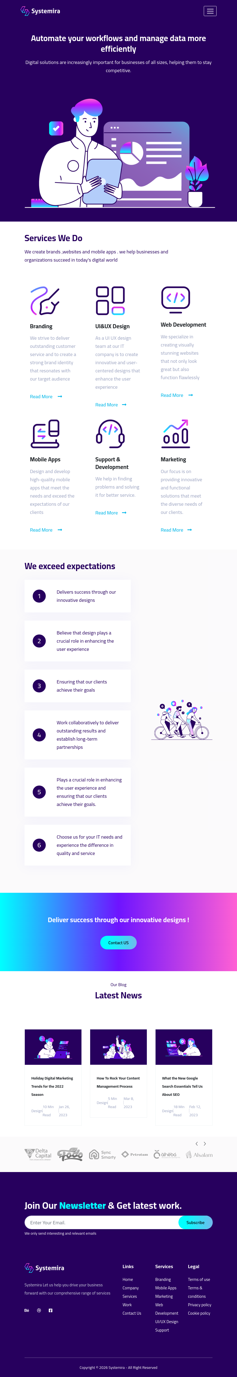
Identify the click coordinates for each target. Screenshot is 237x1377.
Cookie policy (199, 1313)
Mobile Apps (166, 1288)
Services (130, 1296)
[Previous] (197, 1143)
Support (162, 1330)
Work (127, 1305)
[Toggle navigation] (210, 11)
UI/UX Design (166, 1322)
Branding (163, 1279)
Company (131, 1288)
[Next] (205, 1143)
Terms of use (199, 1279)
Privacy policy (199, 1305)
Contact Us (132, 1313)
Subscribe (196, 1222)
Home (128, 1279)
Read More (46, 396)
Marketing (164, 1296)
